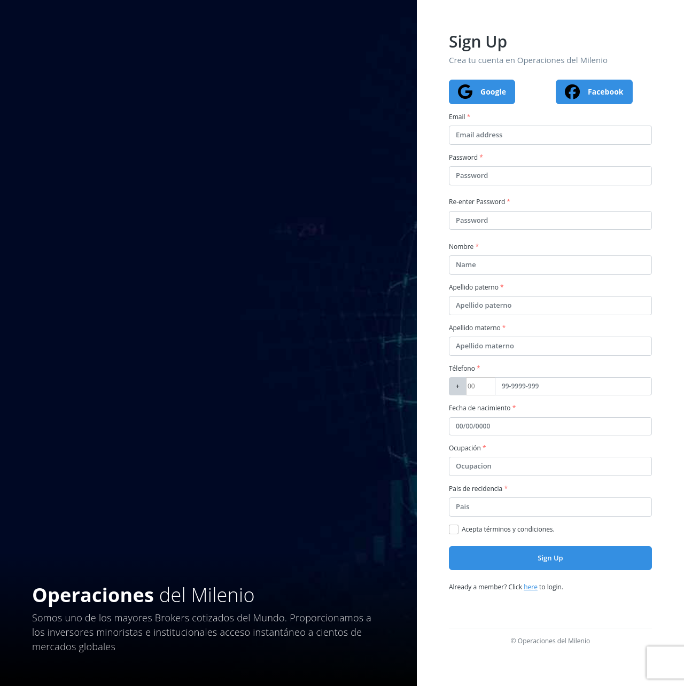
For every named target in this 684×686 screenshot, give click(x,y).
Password (466, 157)
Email (459, 116)
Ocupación (467, 448)
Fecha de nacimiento (482, 407)
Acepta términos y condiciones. (508, 529)
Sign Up (550, 558)
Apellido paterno (476, 287)
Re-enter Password (479, 201)
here (531, 586)
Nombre (464, 246)
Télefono (464, 368)
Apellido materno (477, 327)
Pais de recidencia (478, 488)
